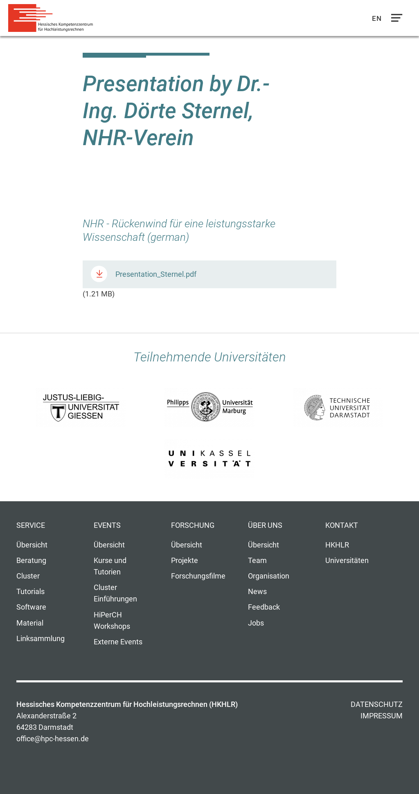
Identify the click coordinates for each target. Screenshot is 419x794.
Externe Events (118, 642)
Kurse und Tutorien (110, 566)
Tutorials (30, 592)
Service (30, 525)
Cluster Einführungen (115, 593)
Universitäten (347, 560)
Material (29, 623)
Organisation (268, 576)
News (257, 592)
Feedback (264, 607)
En (377, 18)
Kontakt (341, 525)
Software (31, 607)
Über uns (265, 525)
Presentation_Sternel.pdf (155, 274)
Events (107, 525)
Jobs (256, 623)
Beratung (31, 560)
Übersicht (31, 545)
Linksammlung (40, 639)
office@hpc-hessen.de (52, 739)
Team (257, 560)
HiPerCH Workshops (112, 620)
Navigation (395, 20)
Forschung (192, 525)
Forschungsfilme (198, 576)
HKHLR (337, 545)
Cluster (28, 576)
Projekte (184, 560)
